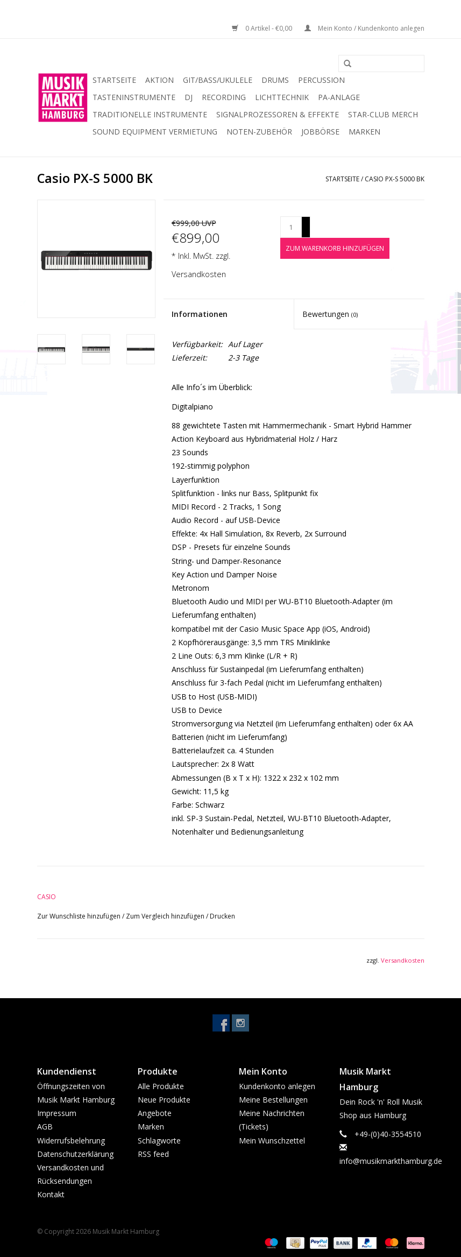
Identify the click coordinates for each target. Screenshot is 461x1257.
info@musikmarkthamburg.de (390, 1161)
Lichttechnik (282, 97)
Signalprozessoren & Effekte (277, 114)
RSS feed (153, 1154)
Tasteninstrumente (134, 97)
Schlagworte (159, 1140)
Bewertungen (330, 314)
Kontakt (51, 1194)
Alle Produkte (161, 1086)
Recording (224, 97)
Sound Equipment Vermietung (155, 131)
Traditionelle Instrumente (150, 114)
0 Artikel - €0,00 (263, 28)
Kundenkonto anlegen (277, 1086)
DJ (189, 97)
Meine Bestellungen (273, 1099)
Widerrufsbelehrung (71, 1140)
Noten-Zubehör (259, 131)
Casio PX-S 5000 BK (394, 178)
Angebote (155, 1113)
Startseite (114, 80)
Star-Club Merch (383, 114)
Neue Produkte (164, 1099)
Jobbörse (320, 131)
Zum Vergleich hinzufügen (166, 916)
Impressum (56, 1113)
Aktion (159, 80)
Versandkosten (199, 274)
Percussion (321, 80)
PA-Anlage (339, 97)
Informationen (200, 314)
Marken (364, 131)
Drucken (222, 916)
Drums (275, 80)
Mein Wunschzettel (272, 1140)
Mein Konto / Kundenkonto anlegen (364, 28)
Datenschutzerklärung (75, 1154)
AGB (45, 1126)
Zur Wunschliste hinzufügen (79, 916)
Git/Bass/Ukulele (217, 80)
